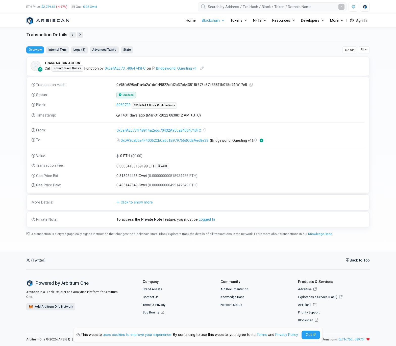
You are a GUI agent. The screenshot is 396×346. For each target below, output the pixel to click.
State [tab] (127, 49)
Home (191, 20)
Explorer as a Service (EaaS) (320, 297)
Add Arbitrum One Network (51, 307)
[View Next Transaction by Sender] (80, 35)
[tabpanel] (198, 141)
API (350, 50)
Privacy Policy (286, 335)
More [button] (334, 20)
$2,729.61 (48, 7)
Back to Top (358, 260)
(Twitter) (35, 260)
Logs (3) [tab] (79, 49)
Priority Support (309, 312)
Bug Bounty (151, 312)
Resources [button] (281, 20)
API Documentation (234, 289)
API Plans (307, 305)
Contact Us (151, 297)
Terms (147, 305)
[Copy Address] (204, 130)
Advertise (307, 289)
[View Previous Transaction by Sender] (72, 35)
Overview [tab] (35, 49)
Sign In (358, 20)
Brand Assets (152, 289)
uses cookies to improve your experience (137, 335)
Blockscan (308, 320)
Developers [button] (310, 20)
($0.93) (162, 165)
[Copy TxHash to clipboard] (251, 85)
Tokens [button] (236, 20)
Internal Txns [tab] (57, 49)
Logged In (207, 219)
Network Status (231, 305)
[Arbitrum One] (47, 20)
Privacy (160, 305)
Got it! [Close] (311, 335)
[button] (198, 202)
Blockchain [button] (211, 20)
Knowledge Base (320, 234)
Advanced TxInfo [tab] (104, 49)
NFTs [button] (257, 20)
